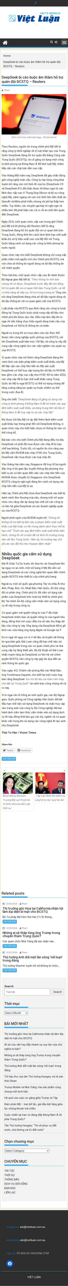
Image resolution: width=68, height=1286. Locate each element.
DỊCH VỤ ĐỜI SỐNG (16, 1183)
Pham (7, 90)
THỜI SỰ (9, 1175)
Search (9, 986)
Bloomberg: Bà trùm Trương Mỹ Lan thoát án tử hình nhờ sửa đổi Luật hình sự (18, 791)
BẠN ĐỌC (10, 1188)
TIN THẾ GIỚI (9, 759)
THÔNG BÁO (11, 1179)
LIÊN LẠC (10, 1192)
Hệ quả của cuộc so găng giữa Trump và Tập (31, 1098)
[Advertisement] (34, 851)
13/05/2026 (11, 904)
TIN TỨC (9, 1170)
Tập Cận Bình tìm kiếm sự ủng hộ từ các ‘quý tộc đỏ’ (50, 787)
